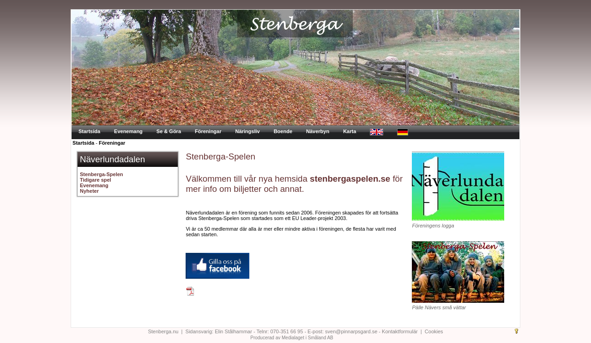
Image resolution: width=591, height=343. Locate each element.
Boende (283, 131)
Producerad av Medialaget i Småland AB (291, 337)
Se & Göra (169, 131)
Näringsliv (247, 131)
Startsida (89, 131)
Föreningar (208, 131)
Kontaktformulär (400, 331)
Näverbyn (317, 131)
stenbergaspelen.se (350, 179)
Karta (349, 131)
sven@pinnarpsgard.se (351, 331)
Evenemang (128, 131)
